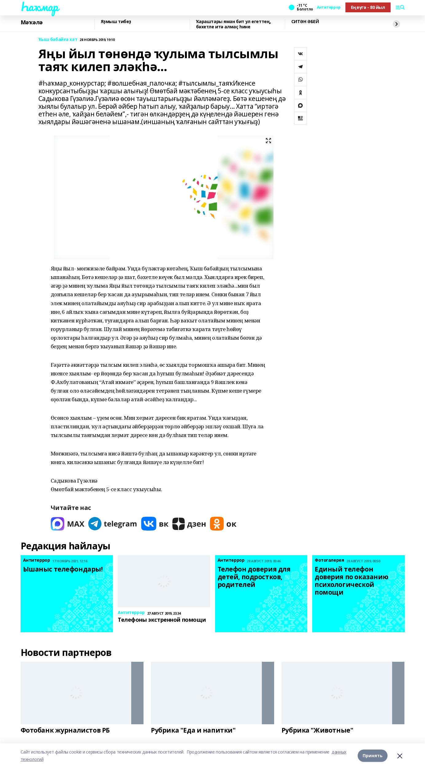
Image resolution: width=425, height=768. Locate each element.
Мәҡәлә (32, 22)
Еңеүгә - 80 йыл (368, 7)
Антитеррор (328, 7)
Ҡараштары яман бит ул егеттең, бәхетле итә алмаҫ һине (233, 24)
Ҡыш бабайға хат (57, 39)
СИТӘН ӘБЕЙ (305, 21)
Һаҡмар (39, 6)
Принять (373, 755)
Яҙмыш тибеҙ (116, 21)
